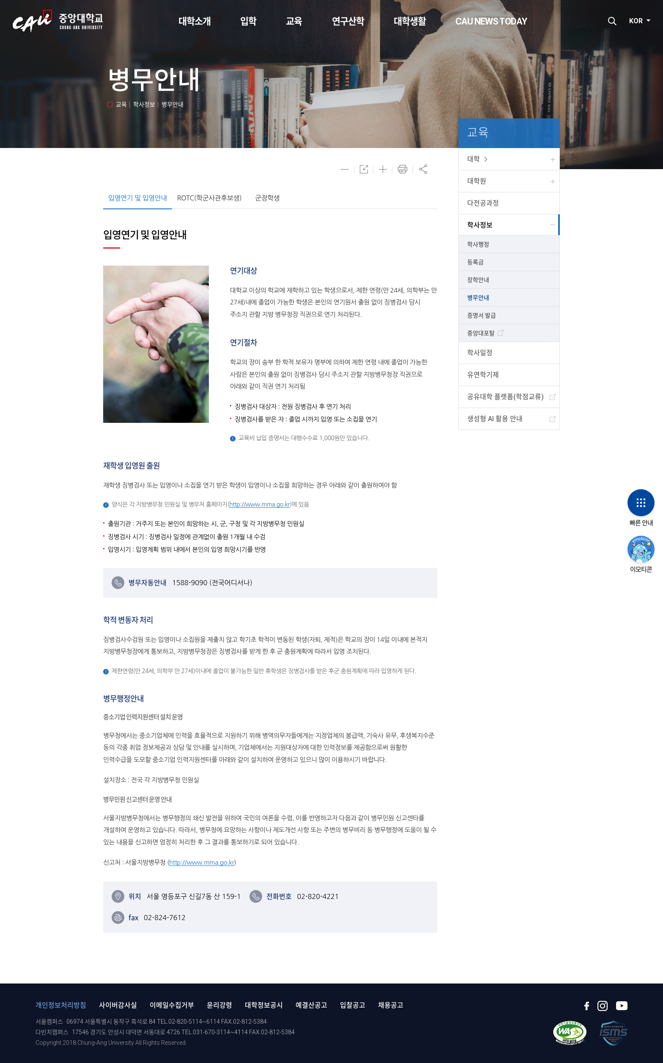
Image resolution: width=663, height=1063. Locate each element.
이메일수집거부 (172, 1005)
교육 (294, 21)
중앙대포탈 (481, 333)
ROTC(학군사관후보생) (209, 198)
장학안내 (478, 280)
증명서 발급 (481, 315)
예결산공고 (311, 1005)
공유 (422, 169)
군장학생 (267, 198)
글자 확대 (383, 169)
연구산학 (348, 21)
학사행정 (478, 244)
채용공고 (390, 1005)
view (486, 159)
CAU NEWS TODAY (491, 21)
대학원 (476, 181)
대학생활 (410, 21)
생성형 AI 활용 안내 (495, 419)
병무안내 (478, 297)
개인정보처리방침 (61, 1005)
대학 (473, 159)
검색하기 (612, 21)
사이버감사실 (118, 1005)
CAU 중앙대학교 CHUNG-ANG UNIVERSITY (58, 21)
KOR (636, 21)
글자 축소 (345, 169)
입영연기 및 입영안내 (137, 198)
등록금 (475, 262)
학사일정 (480, 353)
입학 (248, 21)
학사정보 (480, 225)
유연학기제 (483, 375)
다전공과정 (483, 203)
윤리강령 (219, 1005)
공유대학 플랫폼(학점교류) (505, 397)
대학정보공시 (264, 1005)
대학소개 (194, 21)
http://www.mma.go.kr (259, 504)
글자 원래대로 (364, 169)
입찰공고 (352, 1005)
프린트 (402, 169)
